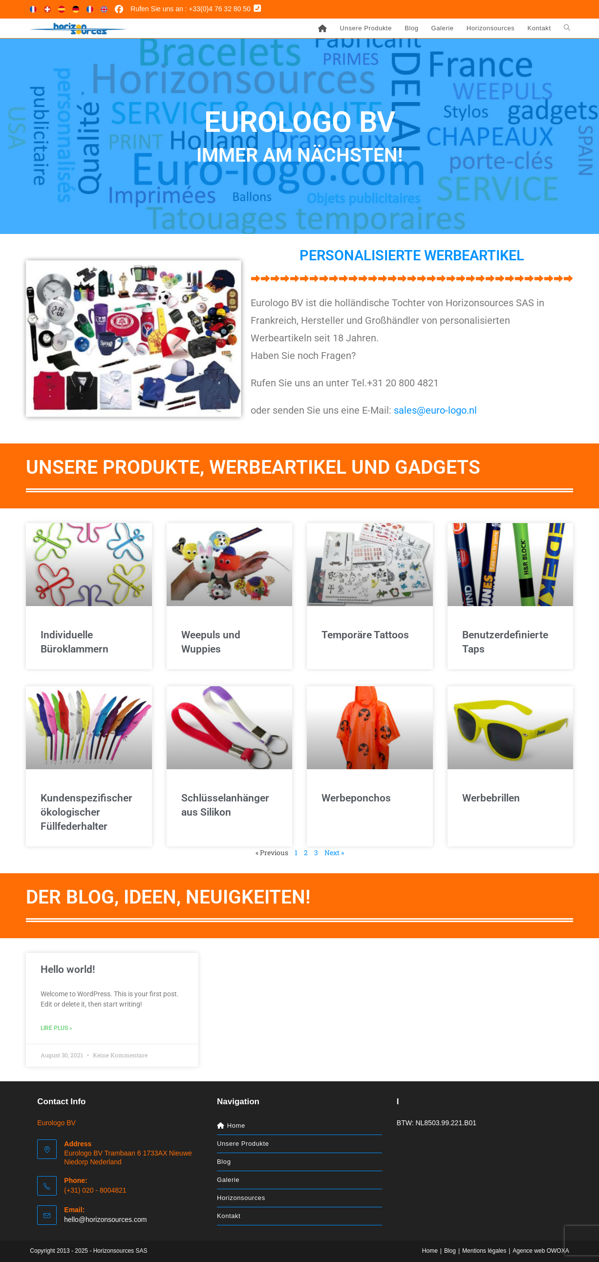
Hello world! (68, 969)
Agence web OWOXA (541, 1250)
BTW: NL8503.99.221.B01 (436, 1123)
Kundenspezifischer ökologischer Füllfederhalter (86, 812)
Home (430, 1250)
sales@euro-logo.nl (435, 410)
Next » (334, 852)
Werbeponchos (356, 798)
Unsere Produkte (243, 1143)
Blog (224, 1161)
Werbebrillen (491, 798)
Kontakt (228, 1216)
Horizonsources (241, 1197)
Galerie (228, 1179)
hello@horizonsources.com (105, 1219)
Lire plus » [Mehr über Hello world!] (56, 1028)
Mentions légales (484, 1250)
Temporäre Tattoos (365, 635)
